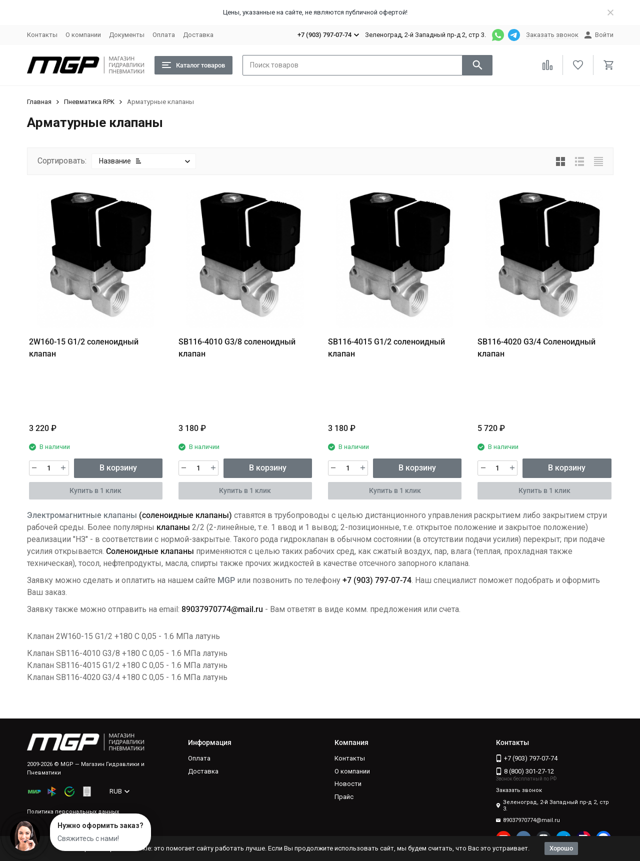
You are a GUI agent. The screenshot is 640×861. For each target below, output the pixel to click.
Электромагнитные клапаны (82, 515)
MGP (226, 580)
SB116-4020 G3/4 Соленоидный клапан (537, 347)
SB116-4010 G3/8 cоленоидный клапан (237, 347)
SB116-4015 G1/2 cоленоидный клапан (386, 347)
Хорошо (561, 848)
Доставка (198, 34)
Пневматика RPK (89, 102)
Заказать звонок (552, 34)
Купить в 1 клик (96, 490)
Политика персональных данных (73, 811)
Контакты (42, 34)
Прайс (344, 796)
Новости (348, 784)
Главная (39, 102)
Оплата (163, 34)
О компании (83, 34)
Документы (126, 34)
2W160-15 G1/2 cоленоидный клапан (83, 347)
